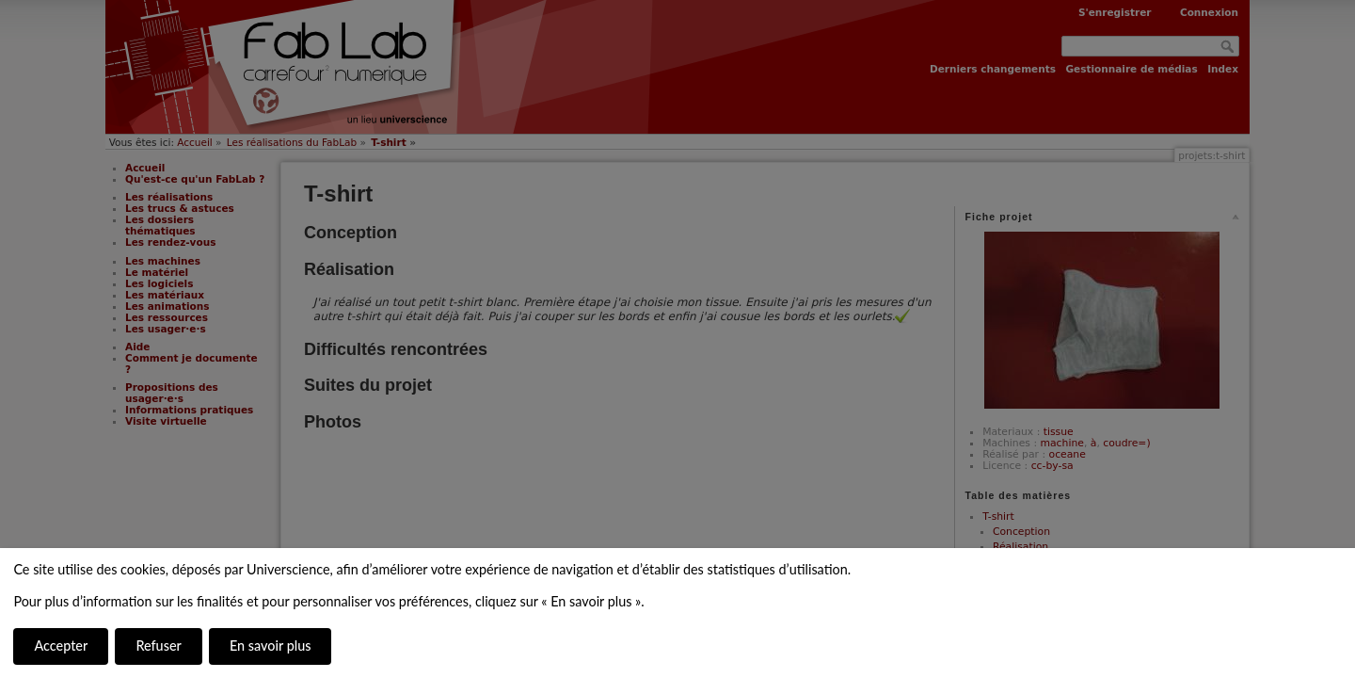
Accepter (61, 646)
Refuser (158, 646)
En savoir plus (270, 646)
